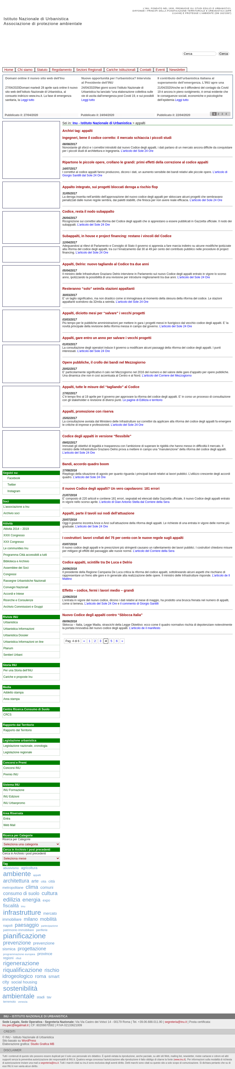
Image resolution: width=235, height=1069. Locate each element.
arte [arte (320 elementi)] (35, 881)
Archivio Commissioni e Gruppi (23, 606)
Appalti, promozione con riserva (87, 411)
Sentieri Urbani (12, 654)
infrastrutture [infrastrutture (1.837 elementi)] (22, 912)
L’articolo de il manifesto (144, 628)
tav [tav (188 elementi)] (49, 997)
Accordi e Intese (13, 593)
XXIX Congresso (14, 535)
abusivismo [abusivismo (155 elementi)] (11, 868)
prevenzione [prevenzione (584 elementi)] (17, 943)
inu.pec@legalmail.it (15, 1025)
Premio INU (10, 774)
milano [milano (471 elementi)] (31, 919)
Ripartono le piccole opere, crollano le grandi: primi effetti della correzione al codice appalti (135, 162)
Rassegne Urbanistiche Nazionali (24, 580)
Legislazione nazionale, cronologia (25, 746)
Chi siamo (25, 70)
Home (8, 70)
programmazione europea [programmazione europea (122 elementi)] (19, 954)
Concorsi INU (11, 768)
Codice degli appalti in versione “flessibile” (96, 436)
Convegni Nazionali (15, 587)
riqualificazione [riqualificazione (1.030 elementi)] (22, 970)
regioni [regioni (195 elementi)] (8, 958)
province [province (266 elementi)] (44, 954)
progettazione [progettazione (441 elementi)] (32, 948)
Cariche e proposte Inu (17, 677)
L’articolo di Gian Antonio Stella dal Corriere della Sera (134, 502)
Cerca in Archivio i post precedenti (24, 853)
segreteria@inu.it (176, 1022)
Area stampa (11, 699)
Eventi (160, 70)
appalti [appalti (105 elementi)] (37, 875)
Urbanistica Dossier (15, 635)
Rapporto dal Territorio (17, 730)
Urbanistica (10, 622)
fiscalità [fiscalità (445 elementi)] (11, 905)
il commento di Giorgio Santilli (139, 603)
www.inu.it (179, 1059)
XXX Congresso (13, 542)
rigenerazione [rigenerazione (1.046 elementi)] (21, 963)
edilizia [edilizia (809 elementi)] (11, 899)
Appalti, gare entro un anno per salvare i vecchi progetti (106, 338)
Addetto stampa (13, 692)
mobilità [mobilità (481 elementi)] (48, 919)
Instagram (13, 491)
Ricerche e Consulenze (18, 600)
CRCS (7, 714)
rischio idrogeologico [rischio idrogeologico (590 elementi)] (30, 973)
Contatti (145, 70)
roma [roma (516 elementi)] (40, 976)
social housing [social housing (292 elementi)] (24, 982)
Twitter (11, 484)
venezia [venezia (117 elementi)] (22, 1001)
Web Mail (9, 825)
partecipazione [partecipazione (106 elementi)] (49, 925)
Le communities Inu (15, 548)
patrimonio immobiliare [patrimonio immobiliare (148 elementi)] (18, 930)
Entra (6, 818)
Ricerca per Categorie (16, 839)
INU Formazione (13, 790)
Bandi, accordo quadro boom (85, 464)
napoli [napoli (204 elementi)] (7, 925)
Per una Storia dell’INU (18, 670)
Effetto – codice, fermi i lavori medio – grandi (98, 590)
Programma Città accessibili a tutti (25, 554)
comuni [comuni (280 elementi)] (46, 887)
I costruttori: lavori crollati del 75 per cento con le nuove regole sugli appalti (122, 538)
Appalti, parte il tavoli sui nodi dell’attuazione (98, 513)
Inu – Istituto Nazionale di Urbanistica (36, 1016)
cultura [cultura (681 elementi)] (50, 893)
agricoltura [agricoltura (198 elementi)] (29, 868)
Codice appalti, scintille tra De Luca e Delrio (97, 562)
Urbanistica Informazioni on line (23, 641)
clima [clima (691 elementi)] (32, 887)
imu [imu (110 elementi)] (23, 906)
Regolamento (62, 70)
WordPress (29, 1040)
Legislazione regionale (17, 752)
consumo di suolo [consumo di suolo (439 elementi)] (21, 893)
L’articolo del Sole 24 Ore (137, 151)
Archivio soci (11, 513)
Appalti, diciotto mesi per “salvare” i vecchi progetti (103, 313)
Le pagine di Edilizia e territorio (142, 400)
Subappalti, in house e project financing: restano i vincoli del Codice (116, 236)
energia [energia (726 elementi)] (31, 900)
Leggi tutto (27, 100)
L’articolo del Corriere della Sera (153, 551)
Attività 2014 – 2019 (16, 529)
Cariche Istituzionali (120, 70)
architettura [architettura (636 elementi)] (16, 881)
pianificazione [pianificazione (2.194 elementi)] (24, 936)
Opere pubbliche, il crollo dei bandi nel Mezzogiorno (104, 362)
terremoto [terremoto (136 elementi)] (9, 1001)
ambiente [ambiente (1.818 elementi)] (17, 873)
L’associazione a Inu (16, 506)
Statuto (42, 70)
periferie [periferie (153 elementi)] (41, 930)
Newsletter (177, 70)
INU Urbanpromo (14, 803)
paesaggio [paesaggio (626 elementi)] (27, 925)
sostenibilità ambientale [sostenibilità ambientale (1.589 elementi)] (19, 992)
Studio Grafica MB (42, 1044)
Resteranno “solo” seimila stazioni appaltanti (98, 288)
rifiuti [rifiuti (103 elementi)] (18, 958)
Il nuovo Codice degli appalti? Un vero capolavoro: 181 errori (110, 488)
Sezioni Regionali (89, 70)
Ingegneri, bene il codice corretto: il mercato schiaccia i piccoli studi (116, 138)
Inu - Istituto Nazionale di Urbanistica (102, 123)
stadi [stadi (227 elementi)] (41, 997)
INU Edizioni (11, 796)
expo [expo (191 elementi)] (46, 900)
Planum (8, 648)
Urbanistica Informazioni (18, 628)
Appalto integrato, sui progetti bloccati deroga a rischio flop (110, 187)
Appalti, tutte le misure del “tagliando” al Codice (100, 387)
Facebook (13, 478)
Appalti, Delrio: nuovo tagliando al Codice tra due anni (105, 264)
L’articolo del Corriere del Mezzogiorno (167, 375)
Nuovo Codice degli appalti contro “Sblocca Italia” (102, 615)
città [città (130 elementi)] (43, 881)
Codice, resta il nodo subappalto (88, 211)
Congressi (9, 574)
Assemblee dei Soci (16, 567)
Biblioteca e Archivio (16, 561)
